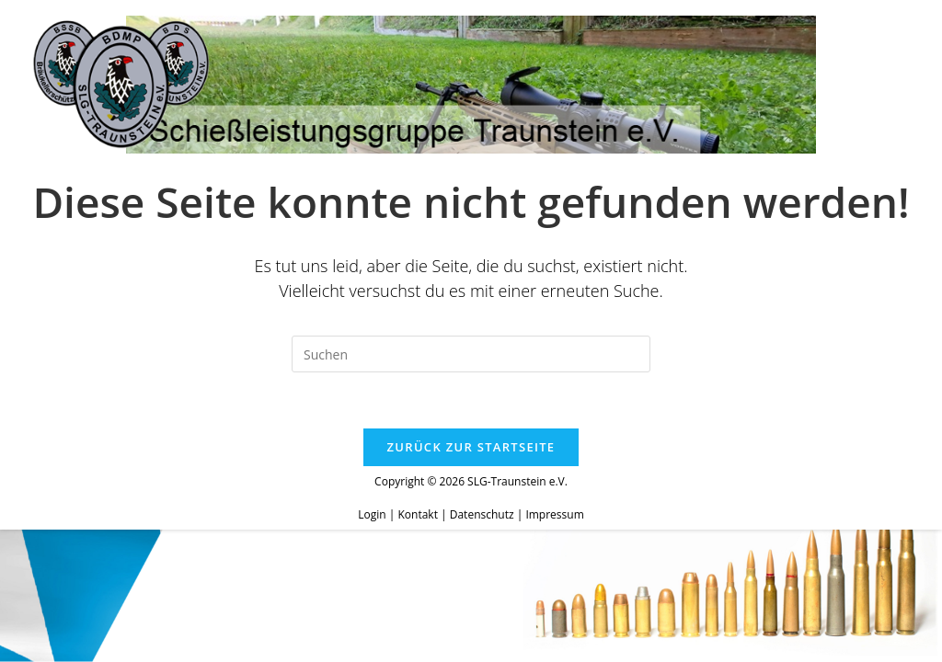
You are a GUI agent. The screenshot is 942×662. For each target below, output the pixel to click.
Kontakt (417, 514)
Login (371, 514)
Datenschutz (482, 514)
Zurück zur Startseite (471, 447)
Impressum (554, 514)
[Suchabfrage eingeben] (471, 354)
